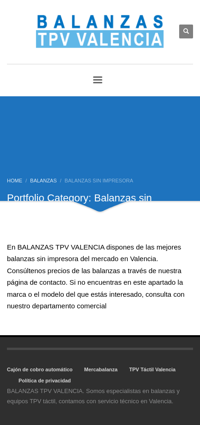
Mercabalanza (101, 369)
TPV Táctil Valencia (152, 369)
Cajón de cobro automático (40, 369)
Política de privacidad (45, 380)
